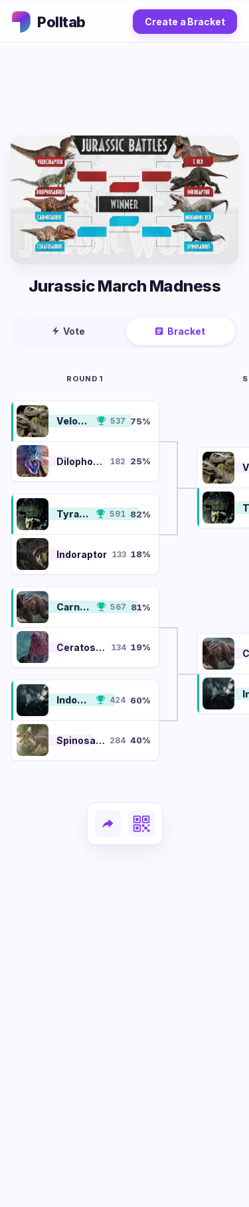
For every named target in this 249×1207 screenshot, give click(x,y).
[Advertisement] (125, 89)
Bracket (180, 331)
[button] (85, 421)
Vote (68, 331)
